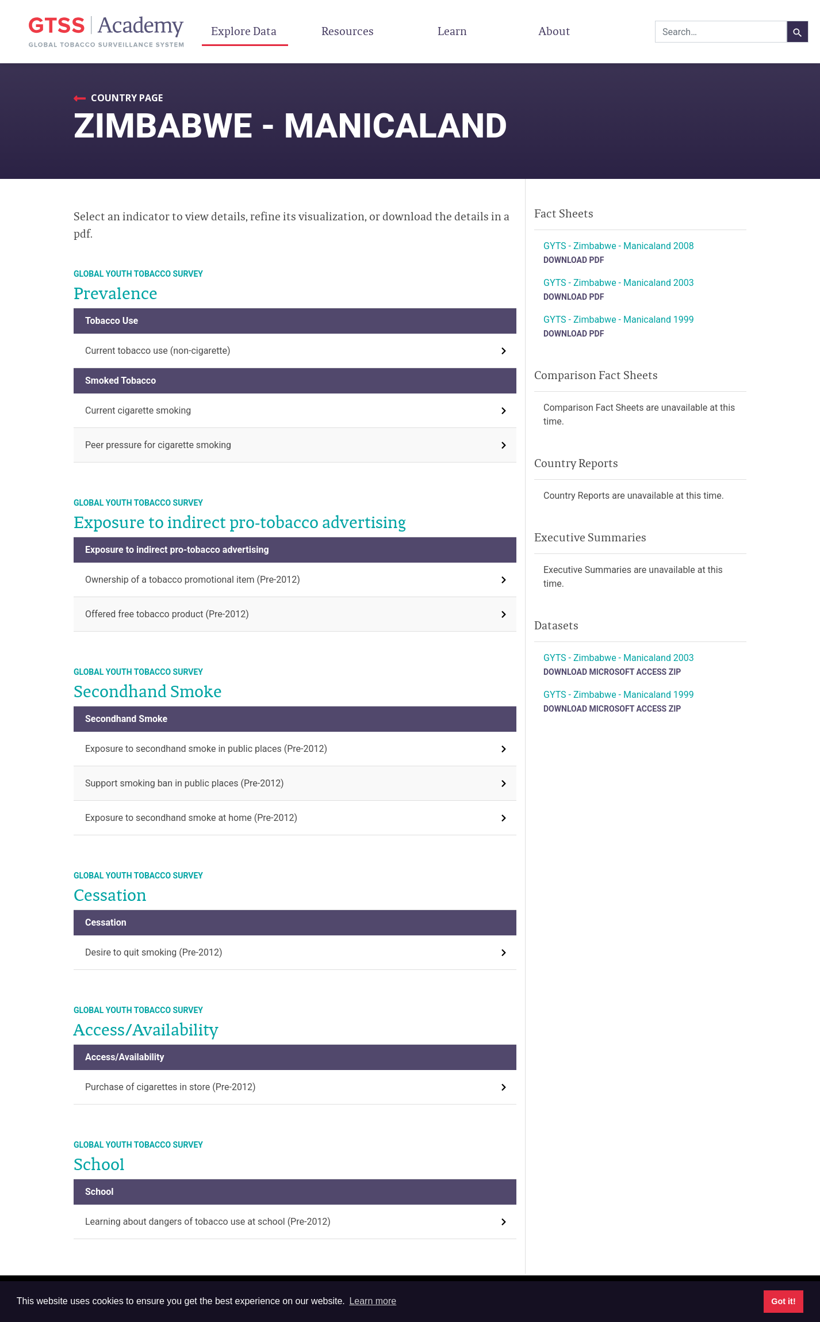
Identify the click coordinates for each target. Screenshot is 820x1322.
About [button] (556, 31)
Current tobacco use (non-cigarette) (158, 350)
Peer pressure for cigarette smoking (158, 445)
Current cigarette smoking (138, 410)
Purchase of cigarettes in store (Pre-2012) (170, 1087)
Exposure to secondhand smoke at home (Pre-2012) (191, 817)
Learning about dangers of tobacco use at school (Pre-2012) (208, 1221)
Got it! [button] (783, 1301)
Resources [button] (348, 31)
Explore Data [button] (245, 31)
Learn (452, 31)
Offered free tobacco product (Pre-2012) (167, 614)
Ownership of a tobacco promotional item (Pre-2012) (192, 579)
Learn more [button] (372, 1301)
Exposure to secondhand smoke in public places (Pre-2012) (206, 748)
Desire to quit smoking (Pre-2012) (154, 952)
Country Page (126, 97)
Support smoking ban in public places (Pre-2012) (184, 783)
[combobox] (721, 32)
